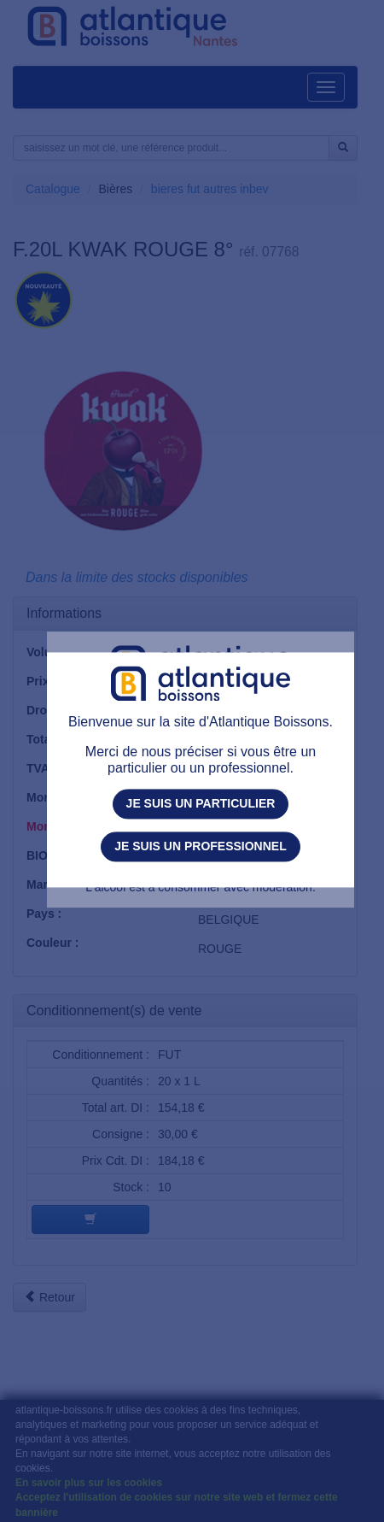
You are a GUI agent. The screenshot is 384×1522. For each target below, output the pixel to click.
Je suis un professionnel (200, 846)
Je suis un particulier (201, 803)
